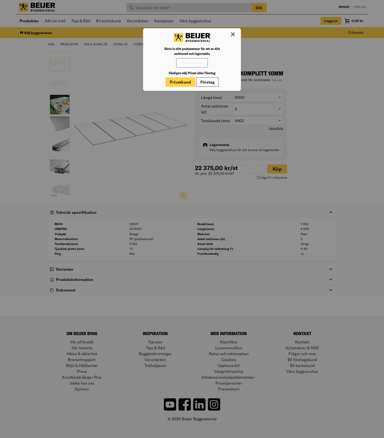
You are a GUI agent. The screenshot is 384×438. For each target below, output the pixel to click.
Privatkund (180, 82)
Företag (207, 82)
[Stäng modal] (233, 34)
